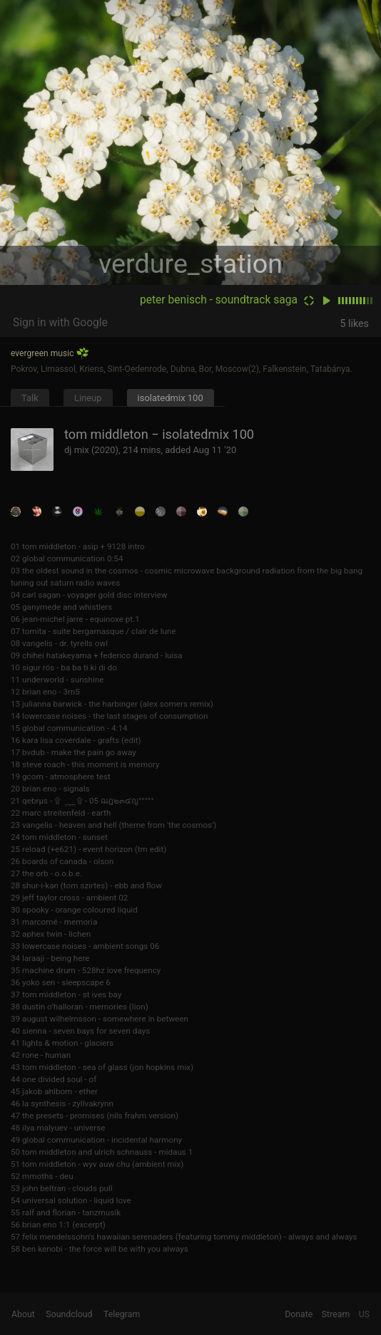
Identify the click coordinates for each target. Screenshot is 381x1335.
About (23, 1314)
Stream (336, 1314)
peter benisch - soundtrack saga (219, 300)
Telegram (121, 1314)
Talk (30, 398)
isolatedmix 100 (170, 398)
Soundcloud (69, 1314)
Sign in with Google (60, 322)
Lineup (88, 398)
